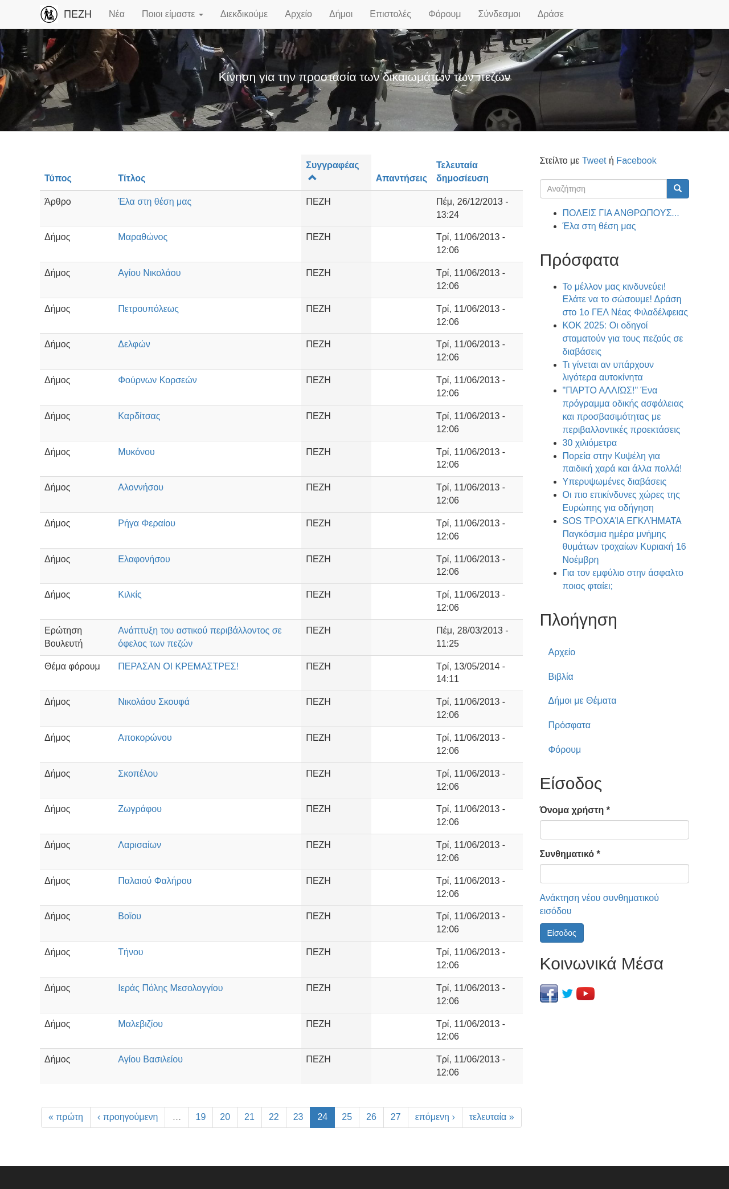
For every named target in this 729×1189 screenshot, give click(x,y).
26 (371, 1117)
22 (274, 1117)
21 (249, 1117)
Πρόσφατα (569, 725)
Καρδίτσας (139, 416)
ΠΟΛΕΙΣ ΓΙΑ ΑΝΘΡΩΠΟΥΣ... (621, 213)
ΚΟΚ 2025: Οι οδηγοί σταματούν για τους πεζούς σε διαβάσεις (623, 338)
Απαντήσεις (401, 178)
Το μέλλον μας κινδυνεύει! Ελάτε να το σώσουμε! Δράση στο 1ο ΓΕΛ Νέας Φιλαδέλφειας (625, 300)
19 (200, 1117)
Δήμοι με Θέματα (582, 700)
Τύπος (58, 178)
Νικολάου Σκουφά (154, 702)
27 (396, 1117)
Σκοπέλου (138, 773)
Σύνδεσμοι (499, 14)
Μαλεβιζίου (140, 1024)
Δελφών (134, 344)
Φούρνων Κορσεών (157, 380)
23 (298, 1117)
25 (347, 1117)
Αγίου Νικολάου (149, 273)
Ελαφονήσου (144, 559)
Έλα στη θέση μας (154, 201)
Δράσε (551, 14)
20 (225, 1117)
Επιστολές (390, 14)
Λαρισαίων (139, 845)
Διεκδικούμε (244, 14)
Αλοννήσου (140, 487)
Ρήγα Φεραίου (146, 523)
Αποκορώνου (144, 737)
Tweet (594, 160)
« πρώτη (65, 1117)
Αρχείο (298, 14)
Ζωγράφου (140, 809)
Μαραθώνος (142, 237)
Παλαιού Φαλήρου (154, 881)
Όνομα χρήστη (575, 810)
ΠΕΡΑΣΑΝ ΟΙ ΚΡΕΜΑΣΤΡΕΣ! (178, 666)
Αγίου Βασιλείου (150, 1059)
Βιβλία (561, 676)
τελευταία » (491, 1117)
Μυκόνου (136, 452)
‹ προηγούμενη (127, 1117)
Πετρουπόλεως (148, 309)
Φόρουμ (444, 14)
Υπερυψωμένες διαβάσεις (615, 481)
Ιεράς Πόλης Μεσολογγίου (170, 988)
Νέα (117, 14)
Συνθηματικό (570, 854)
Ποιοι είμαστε (172, 14)
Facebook (636, 160)
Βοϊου (129, 916)
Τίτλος (131, 178)
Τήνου (130, 952)
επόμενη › (435, 1117)
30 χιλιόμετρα (590, 443)
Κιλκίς (130, 594)
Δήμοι (341, 14)
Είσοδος (561, 933)
